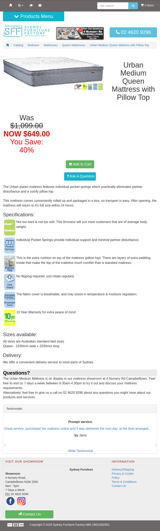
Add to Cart (79, 164)
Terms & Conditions (124, 481)
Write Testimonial (80, 451)
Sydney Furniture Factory (69, 524)
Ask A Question (81, 176)
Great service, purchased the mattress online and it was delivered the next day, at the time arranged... (77, 428)
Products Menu (33, 16)
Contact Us (119, 485)
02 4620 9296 (133, 32)
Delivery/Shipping (123, 469)
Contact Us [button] (29, 514)
